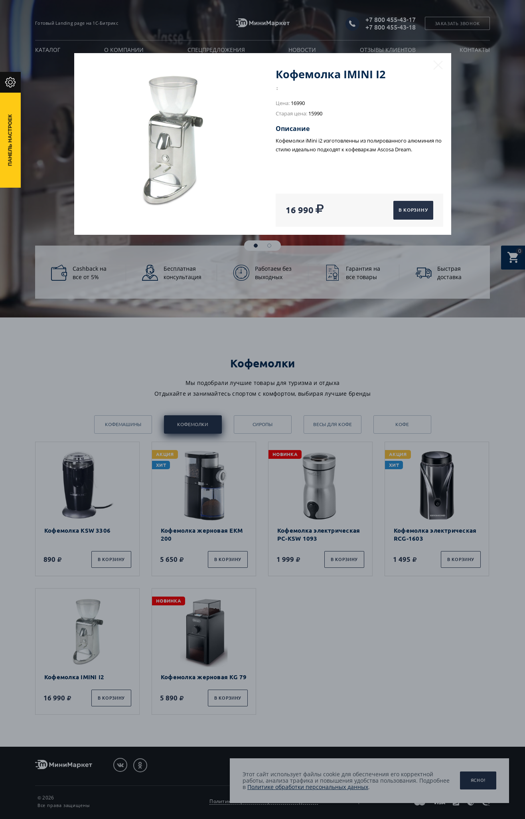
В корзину (413, 209)
